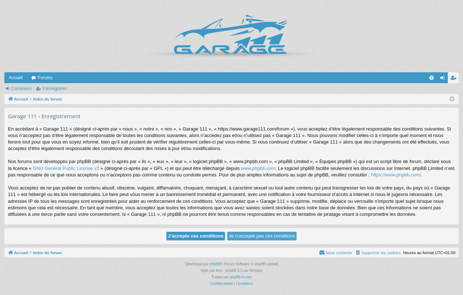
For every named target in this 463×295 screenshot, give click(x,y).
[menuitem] (431, 77)
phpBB (214, 264)
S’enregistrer (54, 88)
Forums (45, 77)
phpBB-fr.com (241, 277)
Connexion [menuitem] (444, 79)
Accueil (16, 77)
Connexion (21, 88)
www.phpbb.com (258, 168)
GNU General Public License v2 (66, 168)
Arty (219, 271)
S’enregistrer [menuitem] (455, 79)
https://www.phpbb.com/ (396, 175)
